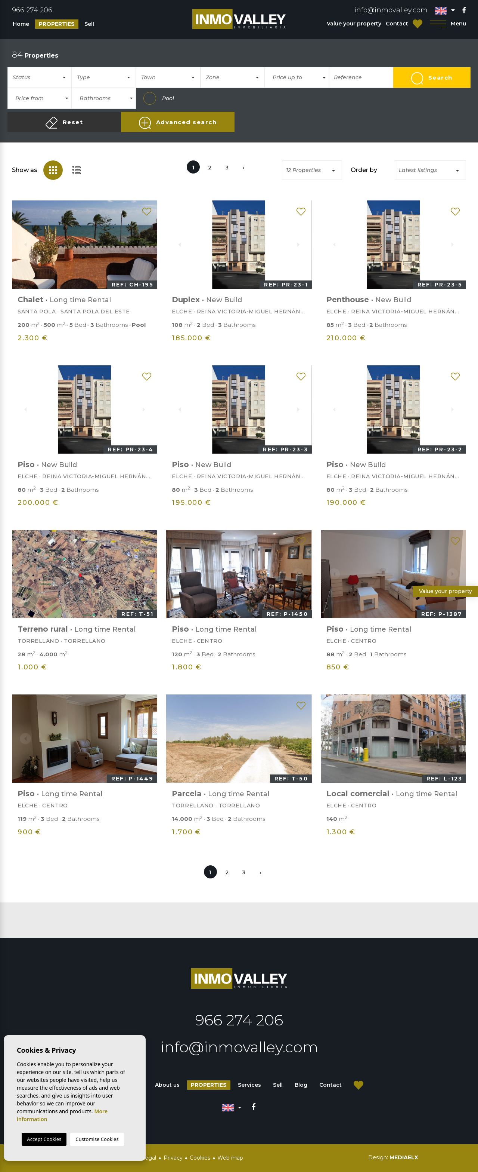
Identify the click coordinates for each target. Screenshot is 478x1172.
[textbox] (42, 77)
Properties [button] (57, 24)
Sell (89, 24)
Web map (230, 1157)
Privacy (173, 1157)
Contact (397, 23)
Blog (301, 1085)
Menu (448, 23)
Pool (158, 98)
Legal (149, 1157)
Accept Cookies (44, 1139)
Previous (21, 244)
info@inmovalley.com (391, 10)
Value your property (354, 23)
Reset (64, 123)
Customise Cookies (96, 1139)
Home (21, 24)
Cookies (200, 1157)
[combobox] (39, 77)
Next (147, 244)
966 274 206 (32, 10)
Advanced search (178, 123)
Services (249, 1085)
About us (167, 1085)
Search (432, 78)
